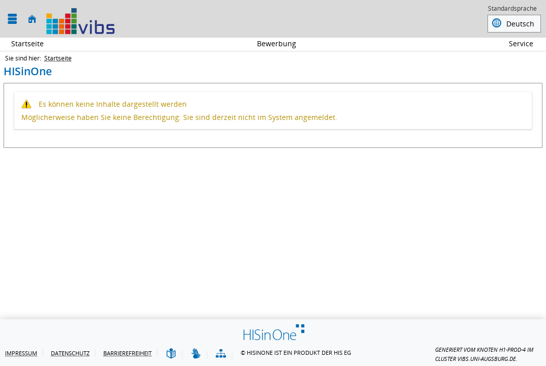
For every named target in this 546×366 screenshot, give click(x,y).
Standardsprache (512, 9)
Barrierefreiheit (127, 353)
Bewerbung (271, 43)
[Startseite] (32, 19)
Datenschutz (70, 353)
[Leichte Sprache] (171, 354)
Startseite (27, 43)
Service (515, 43)
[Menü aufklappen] (12, 19)
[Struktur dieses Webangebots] (220, 354)
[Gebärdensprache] (196, 354)
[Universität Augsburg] (80, 19)
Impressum (21, 353)
